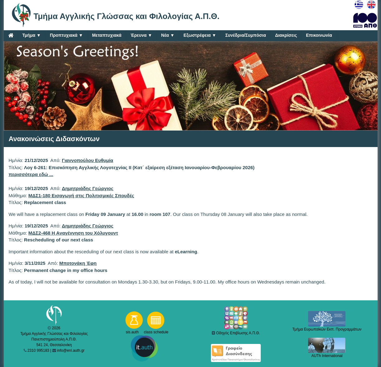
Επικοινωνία (319, 35)
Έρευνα (141, 35)
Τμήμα (31, 35)
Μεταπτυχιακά (106, 35)
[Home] (11, 35)
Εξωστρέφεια (199, 35)
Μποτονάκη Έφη (78, 263)
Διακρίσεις (286, 35)
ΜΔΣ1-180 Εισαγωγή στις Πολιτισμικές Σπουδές (81, 195)
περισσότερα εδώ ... (31, 174)
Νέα (167, 35)
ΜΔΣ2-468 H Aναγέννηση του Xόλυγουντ (73, 233)
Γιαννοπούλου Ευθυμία (87, 160)
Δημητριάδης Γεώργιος (87, 188)
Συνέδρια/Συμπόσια (245, 35)
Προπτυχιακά (66, 35)
